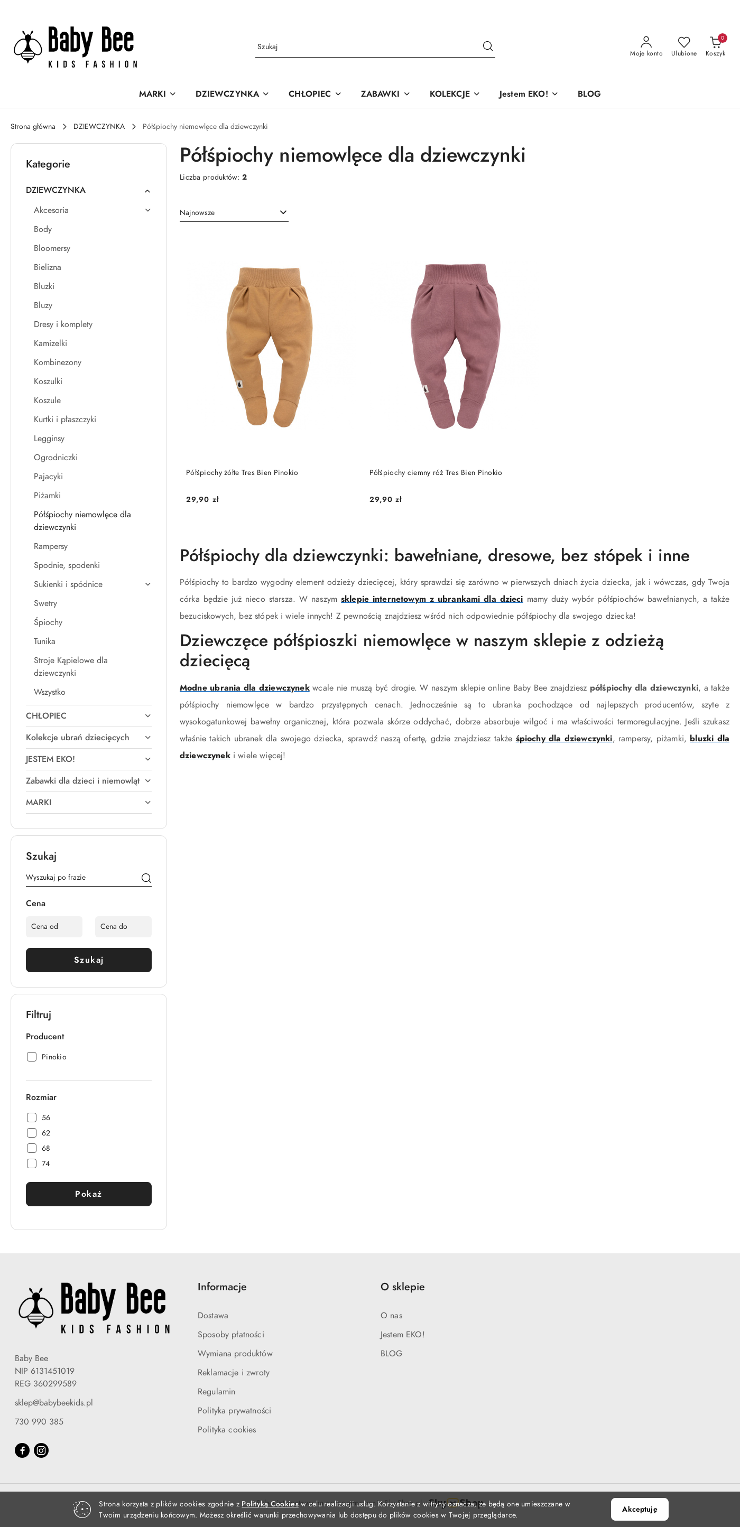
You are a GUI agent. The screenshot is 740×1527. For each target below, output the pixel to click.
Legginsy (49, 438)
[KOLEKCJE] (455, 94)
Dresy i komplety (63, 324)
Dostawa (213, 1315)
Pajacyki (48, 476)
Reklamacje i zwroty (234, 1373)
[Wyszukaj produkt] (375, 47)
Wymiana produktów (235, 1354)
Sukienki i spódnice (93, 584)
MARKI (89, 802)
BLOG (392, 1354)
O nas (391, 1315)
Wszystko (50, 692)
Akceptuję (639, 1509)
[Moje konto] (646, 47)
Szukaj (89, 960)
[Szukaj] (146, 879)
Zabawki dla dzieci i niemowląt (89, 781)
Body (43, 229)
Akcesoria (93, 210)
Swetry (45, 603)
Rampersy (51, 546)
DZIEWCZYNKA (89, 190)
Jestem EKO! (403, 1334)
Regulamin (216, 1392)
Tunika (45, 641)
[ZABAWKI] (386, 94)
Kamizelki (50, 343)
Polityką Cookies (270, 1504)
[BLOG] (590, 94)
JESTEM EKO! (89, 759)
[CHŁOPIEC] (315, 94)
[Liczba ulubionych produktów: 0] (684, 47)
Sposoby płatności (231, 1334)
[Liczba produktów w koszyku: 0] (715, 47)
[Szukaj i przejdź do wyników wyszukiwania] (487, 47)
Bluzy (43, 305)
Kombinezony (57, 362)
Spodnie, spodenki (67, 565)
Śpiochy (48, 622)
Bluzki (44, 286)
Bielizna (47, 267)
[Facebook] (22, 1450)
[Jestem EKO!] (529, 94)
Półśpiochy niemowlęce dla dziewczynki (82, 521)
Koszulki (48, 381)
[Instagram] (41, 1450)
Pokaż (89, 1194)
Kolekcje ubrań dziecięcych (89, 737)
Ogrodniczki (56, 457)
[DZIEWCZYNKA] (232, 94)
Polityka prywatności (234, 1411)
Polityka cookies (227, 1430)
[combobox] (234, 213)
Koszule (47, 400)
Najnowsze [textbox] (197, 213)
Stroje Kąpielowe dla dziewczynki (71, 667)
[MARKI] (158, 94)
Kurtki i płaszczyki (65, 419)
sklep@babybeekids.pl (54, 1403)
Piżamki (47, 495)
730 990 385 (39, 1422)
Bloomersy (52, 248)
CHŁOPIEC (89, 716)
